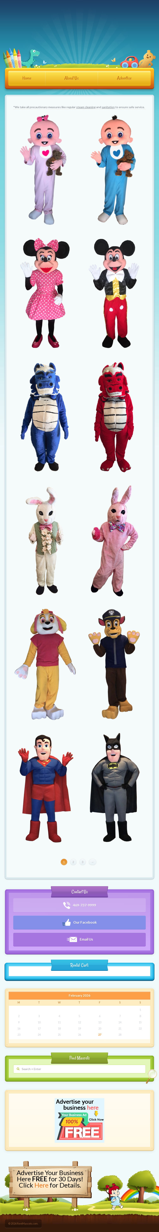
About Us (71, 78)
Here (41, 1185)
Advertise (124, 78)
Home (26, 78)
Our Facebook (79, 922)
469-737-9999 (79, 905)
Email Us (79, 939)
